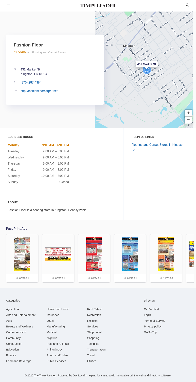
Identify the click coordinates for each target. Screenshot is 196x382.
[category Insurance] (53, 315)
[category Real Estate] (94, 309)
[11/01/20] (166, 258)
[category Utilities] (91, 361)
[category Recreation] (94, 315)
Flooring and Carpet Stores (48, 52)
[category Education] (12, 349)
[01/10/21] (130, 258)
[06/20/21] (22, 258)
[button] (147, 70)
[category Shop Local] (94, 332)
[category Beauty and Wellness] (19, 326)
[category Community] (13, 338)
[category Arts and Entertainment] (20, 315)
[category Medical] (52, 332)
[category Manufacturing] (56, 326)
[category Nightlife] (52, 338)
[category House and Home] (58, 309)
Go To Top (150, 332)
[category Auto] (9, 320)
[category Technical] (93, 343)
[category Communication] (16, 332)
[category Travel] (91, 355)
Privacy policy (153, 326)
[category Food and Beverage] (18, 361)
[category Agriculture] (13, 309)
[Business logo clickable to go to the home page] (98, 5)
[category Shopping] (93, 338)
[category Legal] (50, 320)
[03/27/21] (58, 258)
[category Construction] (14, 343)
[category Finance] (11, 355)
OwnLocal (79, 375)
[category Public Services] (56, 361)
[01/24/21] (94, 258)
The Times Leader (45, 375)
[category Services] (92, 326)
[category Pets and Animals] (58, 343)
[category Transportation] (96, 349)
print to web (136, 375)
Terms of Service (154, 320)
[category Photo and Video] (57, 355)
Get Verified (151, 309)
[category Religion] (92, 320)
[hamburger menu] (8, 5)
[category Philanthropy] (55, 349)
